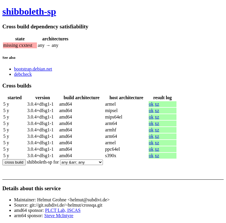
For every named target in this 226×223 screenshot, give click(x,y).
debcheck (23, 74)
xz (157, 104)
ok (151, 104)
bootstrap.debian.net (33, 68)
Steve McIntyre (58, 215)
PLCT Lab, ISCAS (63, 210)
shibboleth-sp (29, 11)
